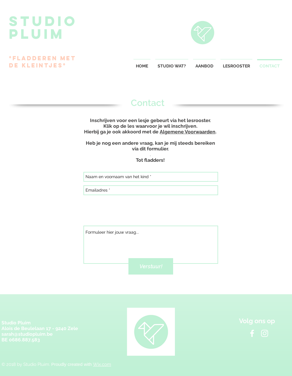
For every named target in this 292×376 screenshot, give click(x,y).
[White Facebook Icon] (252, 333)
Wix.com (102, 364)
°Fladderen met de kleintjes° (42, 62)
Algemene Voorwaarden (187, 132)
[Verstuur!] (150, 266)
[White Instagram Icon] (264, 333)
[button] (204, 63)
